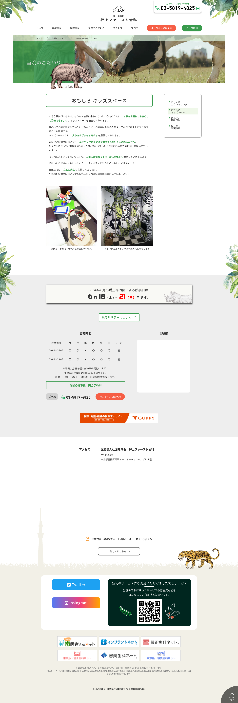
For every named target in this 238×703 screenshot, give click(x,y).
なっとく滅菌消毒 (175, 127)
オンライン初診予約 (161, 28)
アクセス (117, 28)
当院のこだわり (96, 28)
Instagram (76, 603)
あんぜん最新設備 (175, 119)
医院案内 (74, 28)
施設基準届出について (116, 317)
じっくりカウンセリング (179, 103)
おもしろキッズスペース (179, 111)
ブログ (134, 28)
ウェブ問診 (192, 28)
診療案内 (56, 28)
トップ (39, 28)
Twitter (76, 585)
